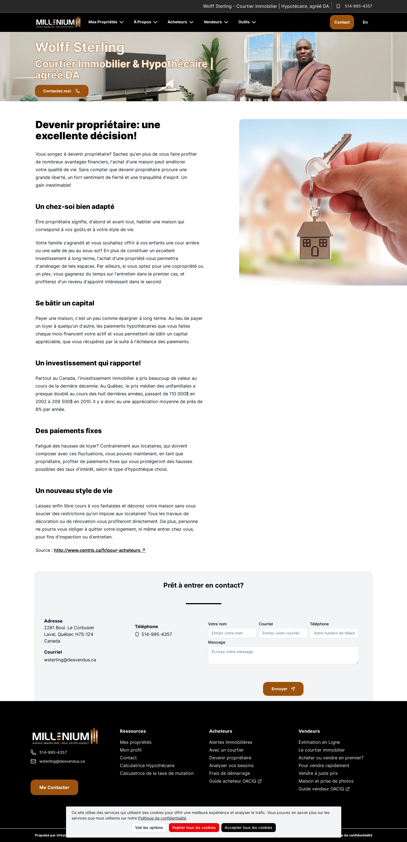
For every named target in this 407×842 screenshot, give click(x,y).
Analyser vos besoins (231, 765)
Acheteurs (181, 21)
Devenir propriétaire (230, 757)
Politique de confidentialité (162, 818)
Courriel (266, 624)
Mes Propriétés (107, 21)
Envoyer (283, 689)
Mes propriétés (135, 742)
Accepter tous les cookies (248, 827)
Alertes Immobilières (230, 742)
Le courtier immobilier (322, 750)
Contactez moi (62, 91)
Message (216, 642)
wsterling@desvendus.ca (70, 660)
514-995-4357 (354, 6)
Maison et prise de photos (326, 781)
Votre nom (217, 624)
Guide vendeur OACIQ (324, 789)
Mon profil (130, 750)
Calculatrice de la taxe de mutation (157, 773)
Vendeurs (216, 21)
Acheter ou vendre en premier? (331, 757)
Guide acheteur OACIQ (235, 781)
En (365, 22)
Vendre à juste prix (318, 773)
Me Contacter (54, 787)
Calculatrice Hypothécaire (147, 765)
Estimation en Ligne (319, 742)
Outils (247, 21)
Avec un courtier (226, 750)
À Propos (146, 21)
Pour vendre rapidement (324, 765)
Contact (342, 22)
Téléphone (319, 624)
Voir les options (149, 827)
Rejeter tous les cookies (194, 827)
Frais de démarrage (229, 773)
